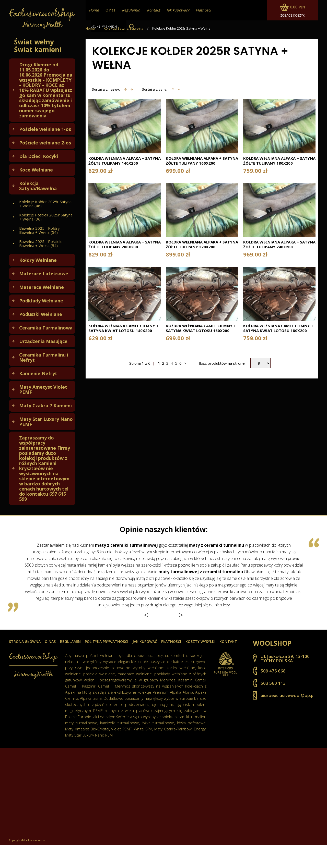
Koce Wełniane (36, 170)
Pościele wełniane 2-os (45, 143)
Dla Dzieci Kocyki (38, 156)
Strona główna (25, 641)
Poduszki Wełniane (40, 314)
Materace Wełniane (41, 287)
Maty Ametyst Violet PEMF (43, 389)
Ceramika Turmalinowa (46, 328)
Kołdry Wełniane (38, 260)
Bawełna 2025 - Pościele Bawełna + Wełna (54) (41, 243)
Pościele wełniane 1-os (45, 129)
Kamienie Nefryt (38, 373)
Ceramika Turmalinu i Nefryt (43, 357)
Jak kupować (145, 641)
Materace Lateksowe (43, 274)
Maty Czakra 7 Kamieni (45, 405)
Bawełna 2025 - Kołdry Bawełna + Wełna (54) (39, 230)
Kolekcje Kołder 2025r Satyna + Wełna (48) (45, 203)
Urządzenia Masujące (43, 341)
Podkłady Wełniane (41, 301)
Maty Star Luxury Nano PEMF (46, 421)
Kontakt (228, 641)
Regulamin (70, 641)
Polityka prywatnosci (106, 641)
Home (90, 28)
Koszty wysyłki (200, 641)
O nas (110, 10)
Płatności (171, 641)
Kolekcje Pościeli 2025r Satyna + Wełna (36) (46, 217)
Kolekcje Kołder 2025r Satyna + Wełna (181, 28)
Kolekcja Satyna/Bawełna (38, 185)
